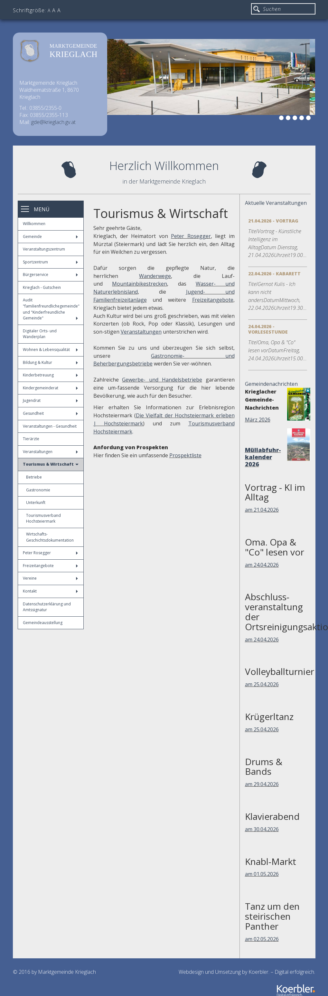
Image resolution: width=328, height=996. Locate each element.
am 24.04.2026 (262, 564)
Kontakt (50, 591)
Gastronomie (38, 490)
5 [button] (302, 119)
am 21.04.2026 (262, 509)
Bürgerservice (50, 274)
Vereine (50, 578)
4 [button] (296, 119)
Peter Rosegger (50, 552)
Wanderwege (155, 276)
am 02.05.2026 (262, 939)
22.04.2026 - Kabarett (274, 273)
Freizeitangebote (50, 565)
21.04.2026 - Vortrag (273, 221)
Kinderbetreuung (50, 375)
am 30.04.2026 (262, 829)
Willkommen (34, 223)
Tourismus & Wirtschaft (51, 464)
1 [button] (275, 119)
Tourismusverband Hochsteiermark (43, 518)
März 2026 (257, 419)
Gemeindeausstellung (42, 622)
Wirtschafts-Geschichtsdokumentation (50, 537)
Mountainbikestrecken (139, 283)
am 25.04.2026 (262, 684)
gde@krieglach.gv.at (53, 122)
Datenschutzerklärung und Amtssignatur (47, 607)
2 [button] (282, 119)
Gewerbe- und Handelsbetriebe (162, 379)
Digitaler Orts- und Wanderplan (40, 334)
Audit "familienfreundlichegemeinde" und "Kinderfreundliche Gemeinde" (51, 309)
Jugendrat (50, 400)
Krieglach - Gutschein (42, 287)
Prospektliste (185, 455)
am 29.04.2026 (262, 784)
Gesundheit (50, 413)
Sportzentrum (50, 262)
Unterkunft (35, 502)
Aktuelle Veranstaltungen (276, 202)
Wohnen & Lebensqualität (50, 349)
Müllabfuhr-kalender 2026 (263, 457)
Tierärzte (31, 438)
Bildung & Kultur (50, 362)
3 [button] (289, 119)
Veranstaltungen (50, 451)
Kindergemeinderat (50, 388)
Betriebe (34, 477)
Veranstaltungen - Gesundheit (50, 426)
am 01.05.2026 (262, 873)
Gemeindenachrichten (271, 383)
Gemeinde (50, 236)
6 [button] (309, 119)
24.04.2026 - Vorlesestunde (268, 329)
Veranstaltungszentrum (44, 249)
